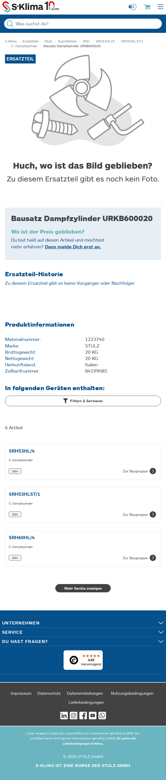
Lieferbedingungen (86, 702)
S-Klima (11, 41)
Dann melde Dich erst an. (73, 246)
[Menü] (100, 653)
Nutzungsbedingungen (132, 693)
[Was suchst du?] (83, 24)
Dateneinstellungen (85, 693)
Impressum (21, 693)
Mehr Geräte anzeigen (83, 588)
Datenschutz (49, 693)
